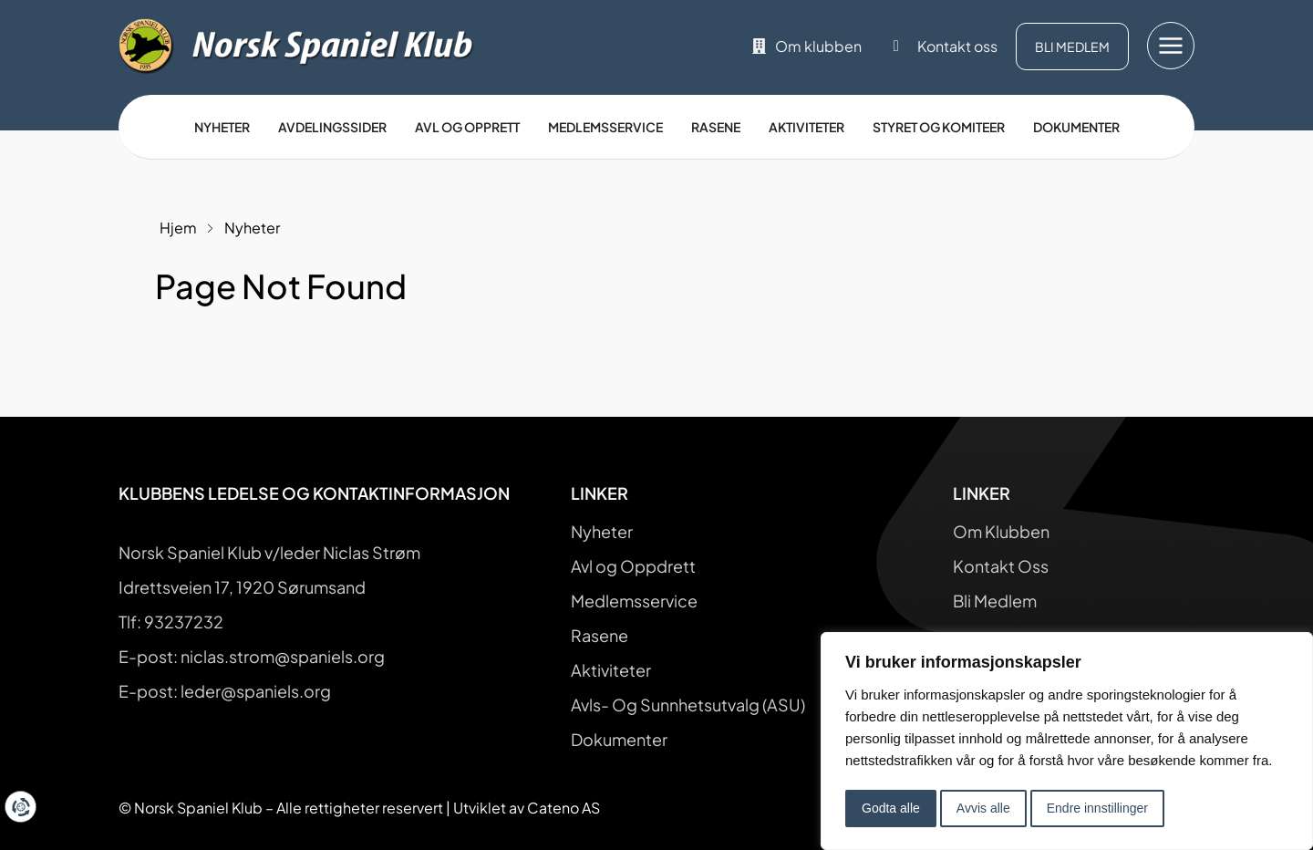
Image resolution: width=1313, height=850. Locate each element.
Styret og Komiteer (939, 127)
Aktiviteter (806, 127)
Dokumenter (1076, 127)
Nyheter (222, 127)
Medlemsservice (605, 127)
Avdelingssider (332, 127)
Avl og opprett (467, 127)
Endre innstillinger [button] (1097, 808)
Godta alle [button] (891, 808)
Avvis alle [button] (983, 808)
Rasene (715, 127)
